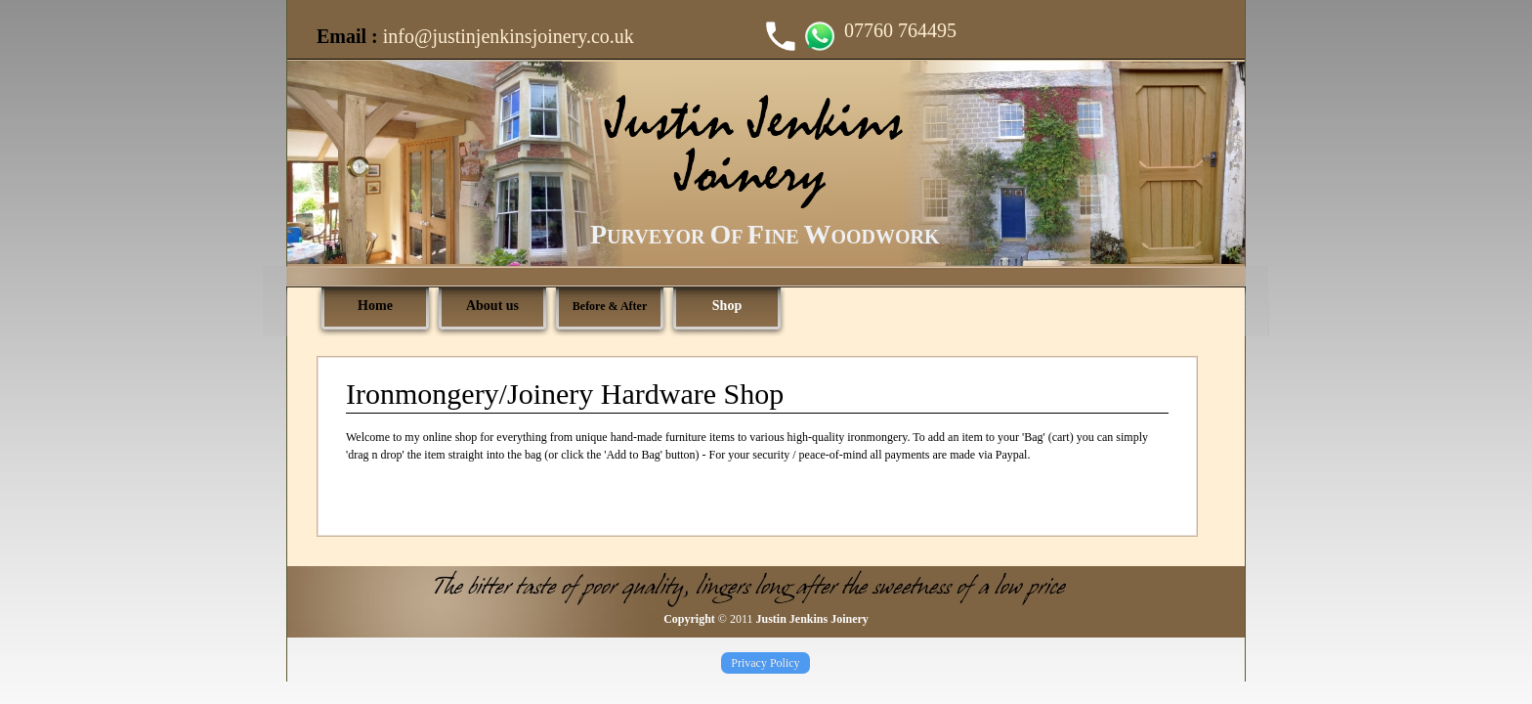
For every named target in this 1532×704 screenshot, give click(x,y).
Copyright (689, 619)
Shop (727, 305)
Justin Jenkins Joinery (811, 619)
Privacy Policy (765, 663)
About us (492, 305)
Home (375, 305)
